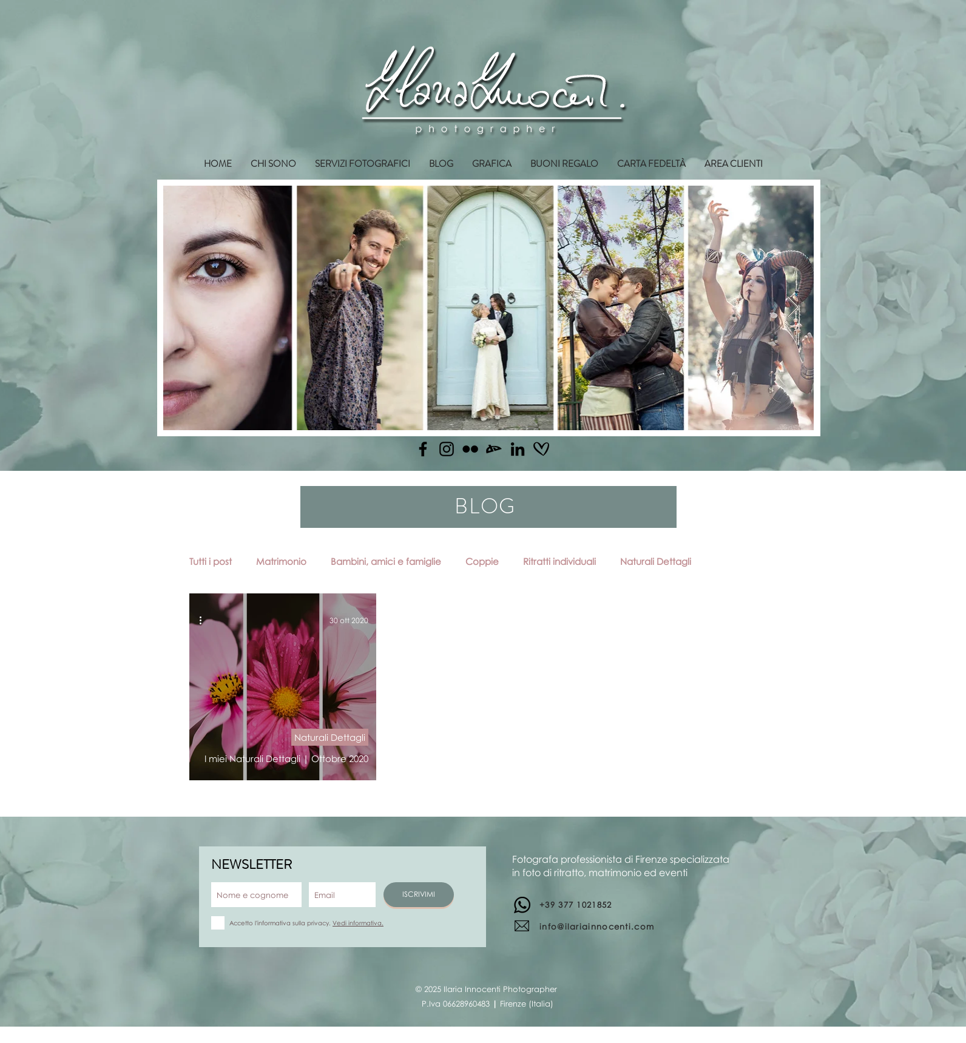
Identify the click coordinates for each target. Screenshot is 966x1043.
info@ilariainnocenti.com (596, 926)
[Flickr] (470, 449)
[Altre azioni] (204, 620)
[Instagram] (446, 449)
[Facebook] (423, 449)
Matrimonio (281, 561)
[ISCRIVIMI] (418, 894)
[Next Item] (793, 308)
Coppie (482, 561)
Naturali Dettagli (655, 561)
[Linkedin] (517, 449)
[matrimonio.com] (541, 449)
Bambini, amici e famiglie (386, 561)
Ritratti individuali (559, 561)
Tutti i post (210, 561)
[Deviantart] (494, 449)
